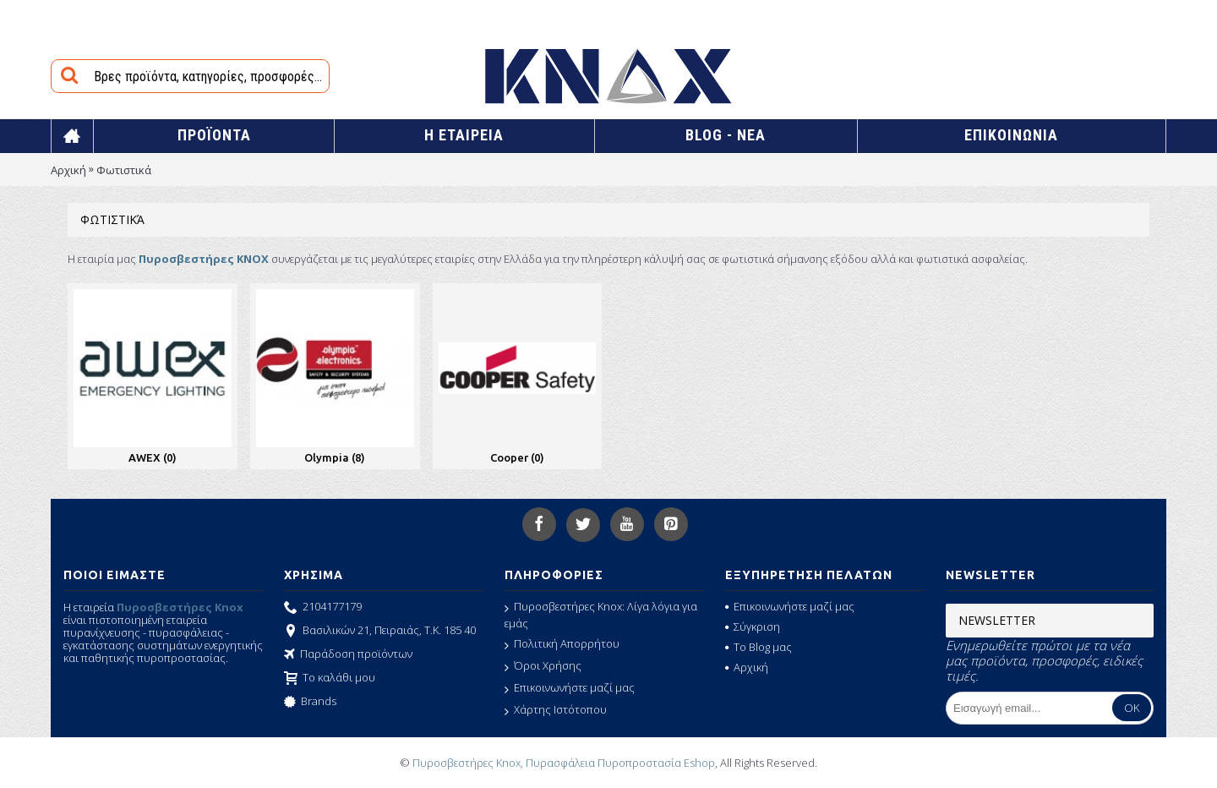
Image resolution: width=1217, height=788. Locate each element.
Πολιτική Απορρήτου (562, 644)
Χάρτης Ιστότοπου (556, 710)
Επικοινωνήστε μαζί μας (570, 688)
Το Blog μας (758, 646)
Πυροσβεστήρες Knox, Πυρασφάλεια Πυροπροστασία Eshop (563, 762)
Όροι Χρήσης (543, 666)
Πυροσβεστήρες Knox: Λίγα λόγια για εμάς (601, 615)
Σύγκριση (752, 626)
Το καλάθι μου (329, 679)
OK (1131, 707)
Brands (310, 702)
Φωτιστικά (123, 170)
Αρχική (68, 170)
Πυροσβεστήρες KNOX (204, 258)
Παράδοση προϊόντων (348, 655)
